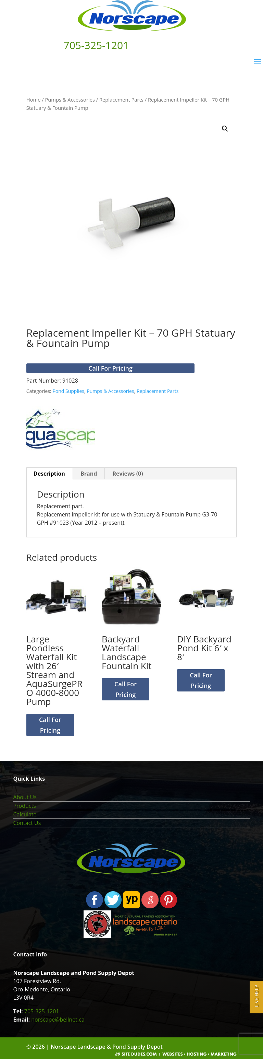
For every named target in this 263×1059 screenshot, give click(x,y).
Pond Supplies (68, 391)
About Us (25, 797)
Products (24, 806)
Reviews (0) (127, 473)
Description (49, 473)
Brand (88, 473)
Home (33, 99)
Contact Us (27, 823)
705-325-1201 (41, 1011)
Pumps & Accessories (70, 99)
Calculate (24, 814)
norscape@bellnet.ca (57, 1019)
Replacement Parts (121, 99)
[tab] (49, 473)
